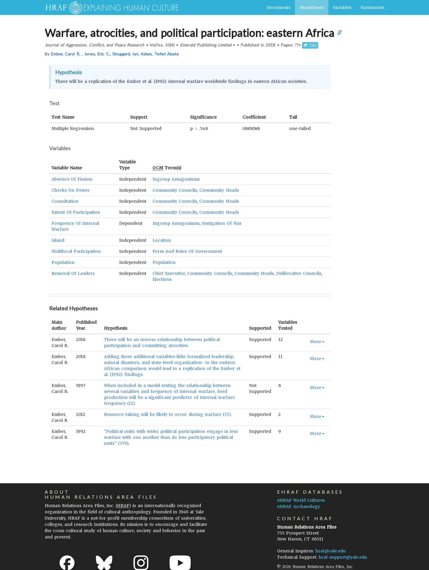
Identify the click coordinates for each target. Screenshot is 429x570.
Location (162, 240)
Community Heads (219, 190)
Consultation (65, 201)
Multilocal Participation (76, 251)
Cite (310, 45)
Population (63, 262)
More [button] (317, 341)
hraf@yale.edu (330, 550)
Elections (162, 279)
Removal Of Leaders (73, 273)
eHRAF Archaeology (298, 506)
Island (58, 240)
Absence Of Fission (72, 179)
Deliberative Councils (298, 273)
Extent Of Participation (76, 212)
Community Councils (175, 190)
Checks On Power (71, 190)
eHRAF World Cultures (301, 500)
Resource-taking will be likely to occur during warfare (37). (167, 414)
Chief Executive (169, 273)
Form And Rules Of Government (187, 251)
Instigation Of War (221, 223)
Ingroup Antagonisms (176, 179)
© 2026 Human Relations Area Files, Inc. (315, 566)
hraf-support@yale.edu (343, 557)
